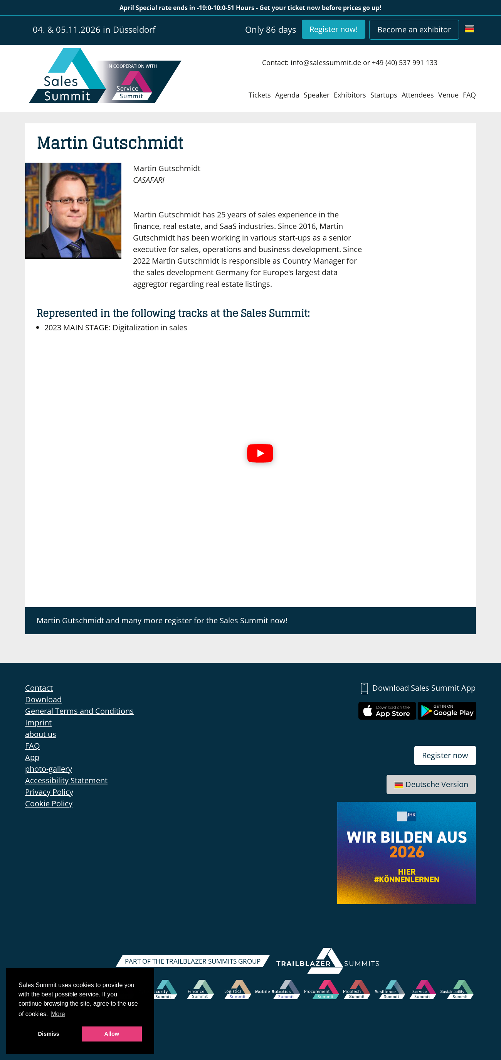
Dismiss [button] (48, 1034)
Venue (448, 94)
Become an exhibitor (414, 29)
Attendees (418, 94)
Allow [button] (111, 1034)
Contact (39, 688)
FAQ (469, 94)
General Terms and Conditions (79, 711)
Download (43, 699)
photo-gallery (48, 769)
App (32, 757)
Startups (383, 94)
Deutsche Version (431, 784)
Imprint (38, 722)
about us (40, 734)
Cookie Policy (48, 803)
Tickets (260, 94)
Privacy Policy (49, 792)
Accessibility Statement (66, 780)
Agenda (287, 94)
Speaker (317, 94)
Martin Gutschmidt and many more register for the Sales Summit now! (162, 620)
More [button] (58, 1014)
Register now (445, 755)
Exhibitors (350, 94)
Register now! (333, 29)
